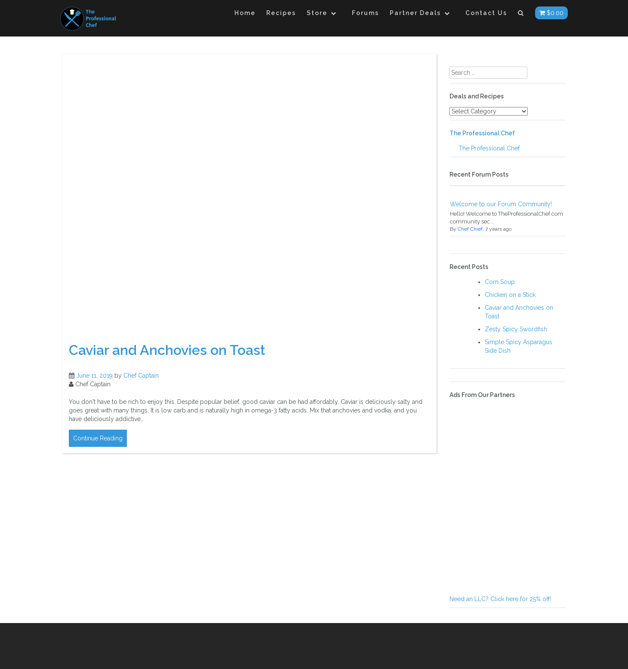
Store (317, 12)
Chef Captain (141, 375)
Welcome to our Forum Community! (501, 204)
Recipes (281, 12)
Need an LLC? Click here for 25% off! (500, 599)
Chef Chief (470, 229)
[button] (521, 14)
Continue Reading (98, 438)
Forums (365, 12)
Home (245, 12)
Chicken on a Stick (510, 294)
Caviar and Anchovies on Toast (167, 350)
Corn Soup (500, 281)
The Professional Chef (482, 133)
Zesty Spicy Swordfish (516, 329)
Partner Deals (415, 12)
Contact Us (486, 12)
